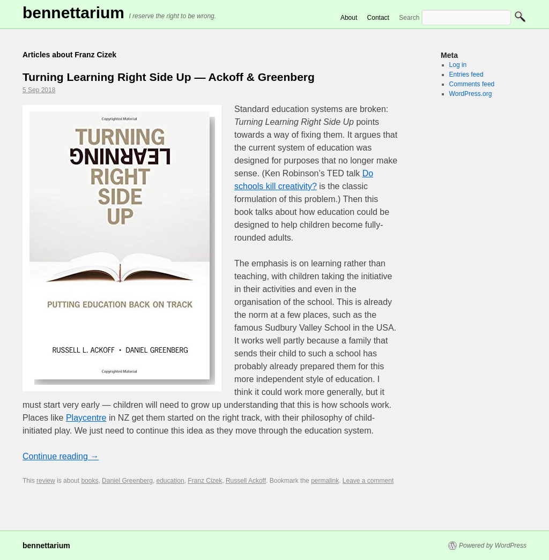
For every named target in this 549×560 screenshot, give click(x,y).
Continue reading (61, 456)
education (170, 480)
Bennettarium (73, 12)
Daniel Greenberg (127, 480)
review (45, 480)
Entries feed (466, 74)
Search (409, 17)
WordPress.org (470, 94)
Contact (378, 17)
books (89, 480)
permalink (325, 480)
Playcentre (86, 417)
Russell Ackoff (246, 480)
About (348, 17)
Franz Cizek (205, 480)
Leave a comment (368, 480)
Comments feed (472, 84)
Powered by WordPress (492, 545)
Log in (458, 65)
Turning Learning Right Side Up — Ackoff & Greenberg (169, 77)
